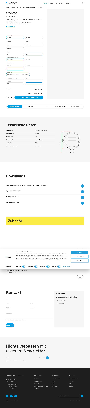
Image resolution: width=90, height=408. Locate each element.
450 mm (9, 48)
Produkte (37, 375)
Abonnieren (42, 358)
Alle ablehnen (79, 399)
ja (7, 54)
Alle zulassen (79, 391)
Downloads (30, 106)
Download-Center (73, 379)
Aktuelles (55, 375)
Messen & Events (56, 379)
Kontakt (71, 386)
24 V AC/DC (10, 59)
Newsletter (54, 386)
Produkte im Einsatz (60, 106)
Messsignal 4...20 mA (15, 79)
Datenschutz (56, 398)
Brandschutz (37, 383)
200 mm (28, 41)
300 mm (28, 45)
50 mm (9, 37)
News (53, 383)
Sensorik (36, 379)
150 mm (9, 41)
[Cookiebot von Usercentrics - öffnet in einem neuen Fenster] (8, 405)
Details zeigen (66, 405)
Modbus (34, 66)
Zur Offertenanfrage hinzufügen (28, 97)
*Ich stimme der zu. (17, 320)
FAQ (70, 383)
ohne (8, 69)
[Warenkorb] (80, 3)
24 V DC (34, 60)
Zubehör (45, 106)
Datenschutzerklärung (20, 320)
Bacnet (15, 66)
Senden (8, 325)
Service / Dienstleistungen (41, 386)
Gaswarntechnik (38, 381)
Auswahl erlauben (80, 395)
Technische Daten (15, 106)
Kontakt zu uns (75, 106)
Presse (53, 381)
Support (72, 375)
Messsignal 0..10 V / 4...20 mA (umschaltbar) (18, 74)
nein (27, 54)
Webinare (71, 381)
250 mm (9, 45)
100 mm (28, 37)
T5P (8, 83)
